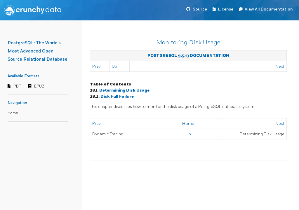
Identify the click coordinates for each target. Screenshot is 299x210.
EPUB (39, 86)
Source (200, 9)
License (225, 9)
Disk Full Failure (117, 96)
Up (114, 66)
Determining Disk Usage (124, 90)
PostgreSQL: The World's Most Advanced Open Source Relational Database (37, 51)
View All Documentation (269, 9)
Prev (96, 66)
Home (13, 113)
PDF (17, 86)
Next (279, 66)
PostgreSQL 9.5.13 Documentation (188, 55)
